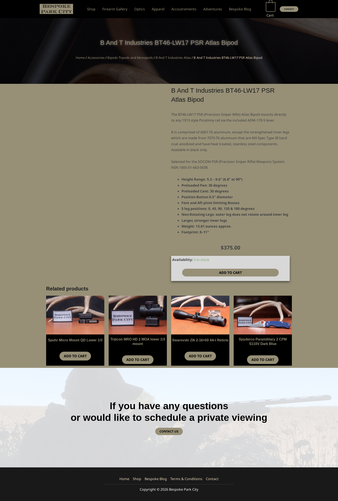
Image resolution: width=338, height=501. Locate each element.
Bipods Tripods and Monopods (130, 57)
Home (80, 57)
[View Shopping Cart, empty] (270, 9)
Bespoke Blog (156, 478)
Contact (212, 478)
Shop (137, 478)
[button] (289, 9)
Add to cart (230, 272)
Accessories (96, 57)
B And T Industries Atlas (173, 57)
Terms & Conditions (186, 478)
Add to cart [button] (75, 356)
